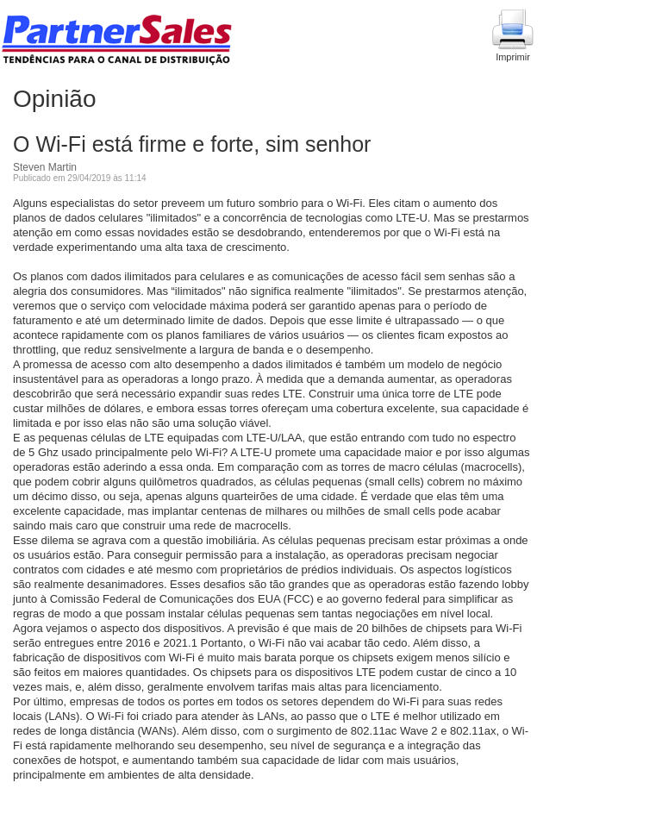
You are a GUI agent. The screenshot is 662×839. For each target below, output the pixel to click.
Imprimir (513, 35)
